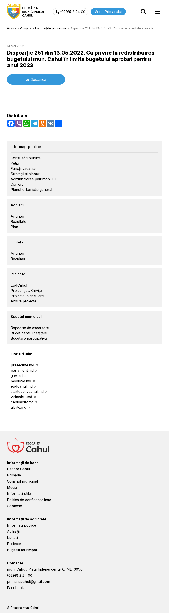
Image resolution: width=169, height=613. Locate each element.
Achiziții (13, 531)
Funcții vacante (23, 168)
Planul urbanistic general (31, 189)
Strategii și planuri (25, 174)
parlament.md (22, 370)
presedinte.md (22, 365)
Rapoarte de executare (30, 328)
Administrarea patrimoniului (33, 179)
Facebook (15, 588)
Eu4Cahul (19, 285)
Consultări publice (26, 158)
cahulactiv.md (22, 402)
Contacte (14, 506)
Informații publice (21, 525)
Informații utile (19, 493)
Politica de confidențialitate (29, 500)
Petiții (15, 163)
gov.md (17, 375)
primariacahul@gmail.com (28, 581)
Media (12, 487)
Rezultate (18, 221)
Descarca (36, 79)
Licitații (12, 537)
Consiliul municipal (22, 481)
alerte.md (18, 407)
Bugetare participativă (29, 338)
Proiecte (14, 544)
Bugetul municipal (22, 550)
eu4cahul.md (22, 386)
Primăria (14, 475)
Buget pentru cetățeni (29, 333)
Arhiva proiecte (23, 301)
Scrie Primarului (108, 11)
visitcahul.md (21, 397)
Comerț (17, 184)
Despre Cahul (18, 469)
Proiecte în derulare (27, 296)
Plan (14, 227)
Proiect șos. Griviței (26, 290)
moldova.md (21, 381)
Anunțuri (18, 216)
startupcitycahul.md (27, 391)
